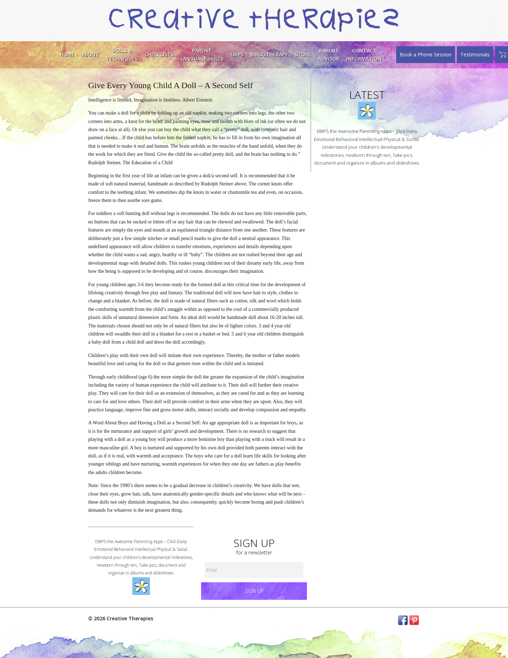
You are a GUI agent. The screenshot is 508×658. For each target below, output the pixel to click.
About (90, 54)
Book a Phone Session (426, 54)
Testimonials (475, 54)
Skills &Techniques (122, 54)
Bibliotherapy (269, 54)
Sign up (254, 591)
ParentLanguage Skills (202, 54)
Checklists (159, 54)
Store (303, 54)
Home (67, 54)
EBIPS (236, 54)
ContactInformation (364, 54)
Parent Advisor (328, 54)
